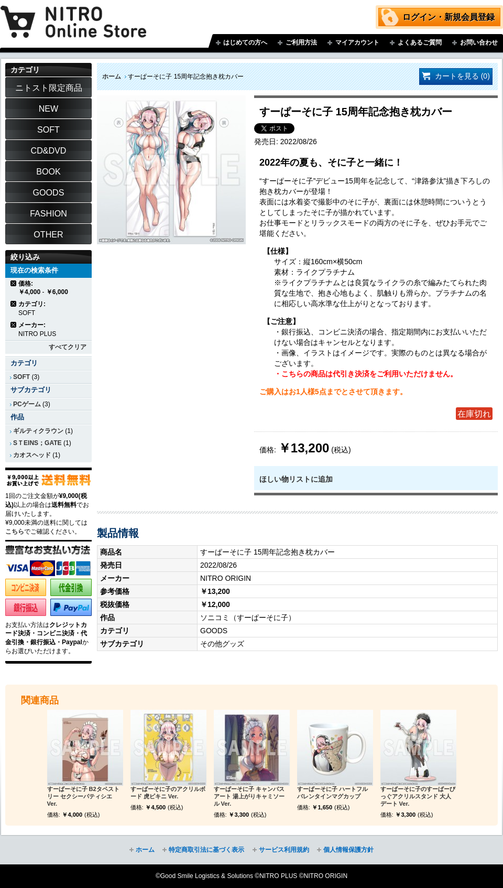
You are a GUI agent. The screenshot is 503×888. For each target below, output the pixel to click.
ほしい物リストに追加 (296, 479)
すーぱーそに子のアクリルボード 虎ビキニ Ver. (167, 792)
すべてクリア (67, 347)
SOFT (21, 377)
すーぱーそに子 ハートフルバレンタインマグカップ (332, 792)
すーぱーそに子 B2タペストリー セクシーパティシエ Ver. (83, 796)
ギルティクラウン (38, 431)
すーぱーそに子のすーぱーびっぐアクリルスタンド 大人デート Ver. (417, 796)
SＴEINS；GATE (37, 443)
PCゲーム (27, 404)
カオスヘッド (32, 455)
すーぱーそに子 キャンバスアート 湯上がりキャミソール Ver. (249, 796)
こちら (14, 531)
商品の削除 (13, 283)
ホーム (111, 76)
